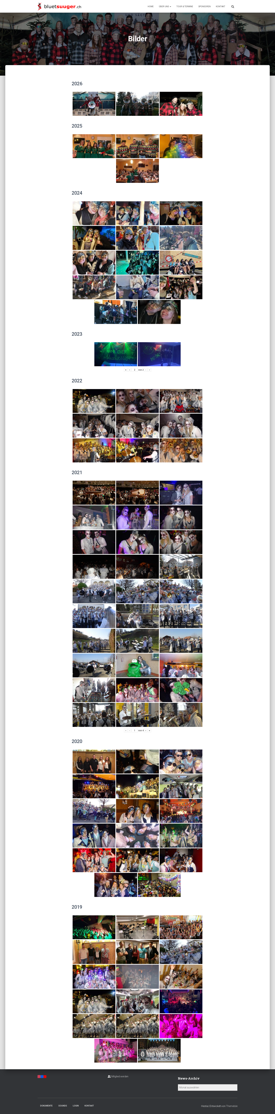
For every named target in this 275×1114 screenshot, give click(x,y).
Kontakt (220, 6)
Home (151, 6)
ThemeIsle (231, 1106)
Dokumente (46, 1106)
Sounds (62, 1106)
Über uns (165, 6)
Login (76, 1106)
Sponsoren (204, 6)
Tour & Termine (184, 6)
